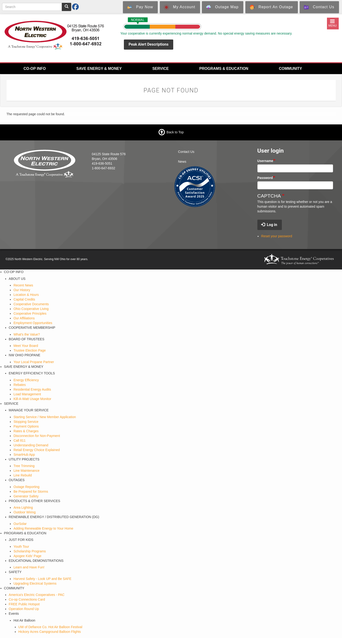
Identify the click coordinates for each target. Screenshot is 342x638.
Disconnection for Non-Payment (36, 436)
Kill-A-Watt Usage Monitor (32, 399)
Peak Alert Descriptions (149, 44)
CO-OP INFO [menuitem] (35, 69)
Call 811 (19, 440)
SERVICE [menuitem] (160, 69)
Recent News (23, 285)
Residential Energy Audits (32, 389)
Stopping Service (25, 422)
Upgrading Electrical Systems (34, 583)
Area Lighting (23, 507)
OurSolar (20, 524)
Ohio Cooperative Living (30, 309)
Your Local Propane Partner (33, 362)
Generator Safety (26, 496)
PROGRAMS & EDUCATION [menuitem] (223, 69)
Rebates (19, 385)
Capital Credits (24, 299)
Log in (269, 224)
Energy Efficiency (26, 380)
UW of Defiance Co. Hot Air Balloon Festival (50, 627)
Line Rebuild (22, 475)
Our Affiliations (24, 318)
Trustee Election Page (29, 350)
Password (265, 178)
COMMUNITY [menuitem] (290, 69)
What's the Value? (26, 334)
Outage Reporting (26, 487)
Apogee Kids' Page (27, 556)
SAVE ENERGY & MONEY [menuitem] (99, 69)
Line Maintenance (26, 470)
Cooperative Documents (31, 304)
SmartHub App (24, 454)
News (182, 161)
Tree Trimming (24, 466)
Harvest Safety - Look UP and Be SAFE (42, 579)
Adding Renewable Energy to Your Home (43, 528)
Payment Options (26, 426)
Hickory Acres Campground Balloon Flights (49, 632)
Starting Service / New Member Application (44, 417)
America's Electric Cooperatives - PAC (36, 595)
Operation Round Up (24, 609)
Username (265, 161)
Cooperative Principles (29, 313)
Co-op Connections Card (27, 599)
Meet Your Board (25, 346)
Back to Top (175, 132)
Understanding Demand (30, 445)
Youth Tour (21, 546)
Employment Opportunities (32, 323)
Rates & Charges (26, 431)
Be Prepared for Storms (30, 491)
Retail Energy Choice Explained (36, 450)
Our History (21, 290)
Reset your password (276, 236)
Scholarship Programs (29, 551)
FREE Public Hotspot (24, 604)
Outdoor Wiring (24, 512)
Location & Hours (26, 295)
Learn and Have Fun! (28, 567)
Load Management (27, 394)
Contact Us (186, 152)
